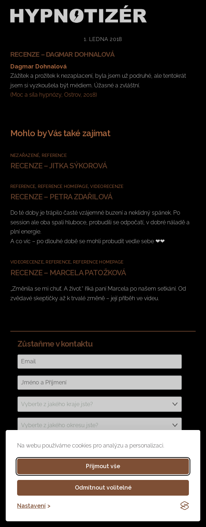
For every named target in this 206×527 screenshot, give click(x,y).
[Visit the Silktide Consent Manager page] (184, 505)
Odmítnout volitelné (103, 487)
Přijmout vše (103, 466)
